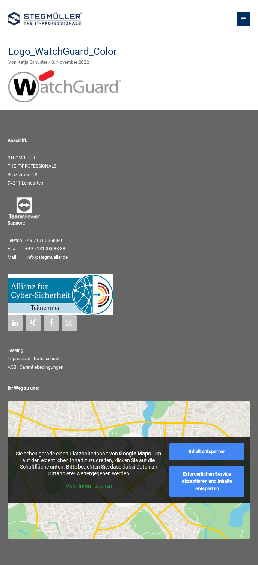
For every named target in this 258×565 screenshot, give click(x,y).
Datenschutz (46, 358)
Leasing (15, 350)
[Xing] (33, 323)
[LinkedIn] (15, 323)
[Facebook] (51, 323)
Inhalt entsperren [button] (207, 451)
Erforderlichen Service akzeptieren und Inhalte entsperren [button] (207, 481)
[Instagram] (69, 323)
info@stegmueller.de (46, 257)
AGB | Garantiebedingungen (35, 367)
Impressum (19, 358)
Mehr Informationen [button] (88, 486)
